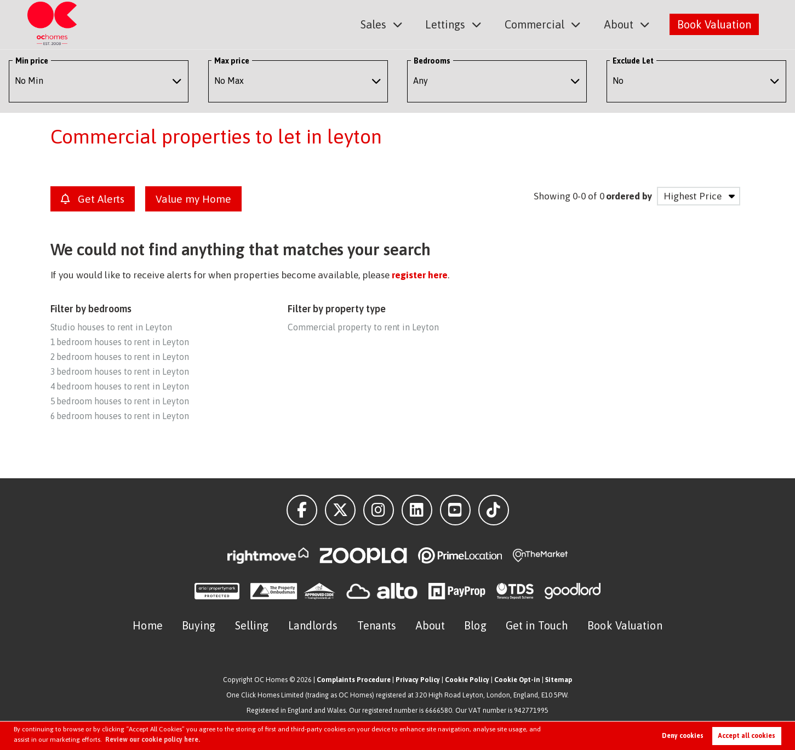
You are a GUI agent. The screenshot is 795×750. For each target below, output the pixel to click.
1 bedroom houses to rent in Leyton (119, 342)
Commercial (535, 24)
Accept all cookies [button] (746, 736)
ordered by (628, 196)
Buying (199, 625)
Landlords (313, 625)
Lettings (446, 24)
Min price (32, 60)
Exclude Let (633, 60)
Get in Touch (537, 625)
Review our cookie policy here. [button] (152, 739)
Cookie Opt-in (517, 679)
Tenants (377, 625)
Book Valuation (714, 24)
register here (419, 275)
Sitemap (558, 679)
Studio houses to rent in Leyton (111, 327)
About (618, 24)
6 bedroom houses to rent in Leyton (119, 416)
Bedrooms (432, 60)
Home (147, 625)
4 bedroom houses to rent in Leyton (119, 386)
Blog (475, 625)
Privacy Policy (418, 679)
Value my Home (193, 199)
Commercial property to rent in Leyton (363, 327)
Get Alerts (93, 198)
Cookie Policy (467, 679)
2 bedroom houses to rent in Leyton (119, 357)
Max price (231, 60)
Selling (252, 625)
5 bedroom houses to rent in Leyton (119, 401)
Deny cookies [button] (683, 736)
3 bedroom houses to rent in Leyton (119, 371)
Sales (374, 24)
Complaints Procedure (354, 679)
